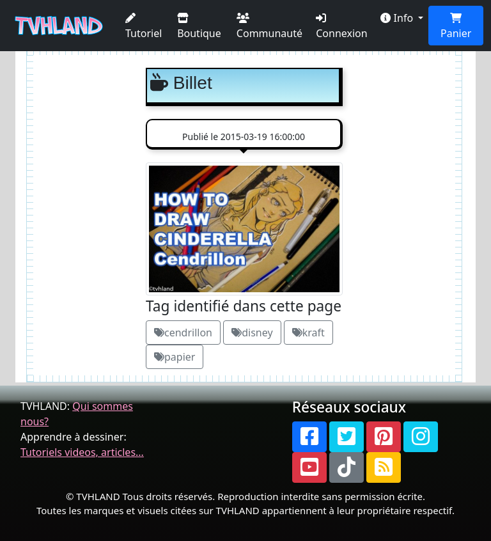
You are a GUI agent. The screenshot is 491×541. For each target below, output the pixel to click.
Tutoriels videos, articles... (82, 452)
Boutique (199, 26)
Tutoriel (143, 26)
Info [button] (398, 18)
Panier (455, 26)
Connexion (341, 26)
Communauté (269, 26)
